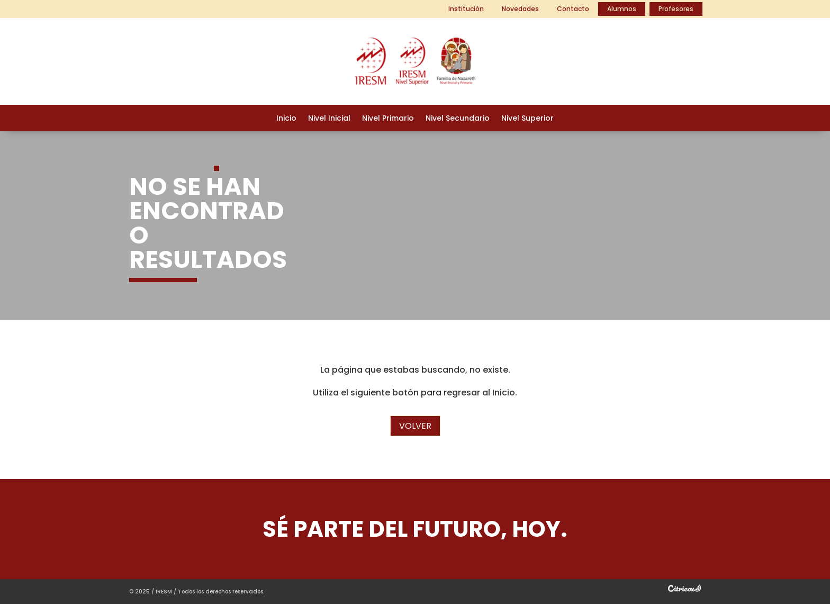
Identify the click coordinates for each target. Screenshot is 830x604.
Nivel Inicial (329, 118)
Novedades (520, 8)
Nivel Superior (527, 118)
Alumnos (621, 8)
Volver (415, 426)
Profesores (675, 8)
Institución (466, 8)
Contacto (573, 8)
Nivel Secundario (458, 118)
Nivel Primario (388, 118)
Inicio (286, 118)
